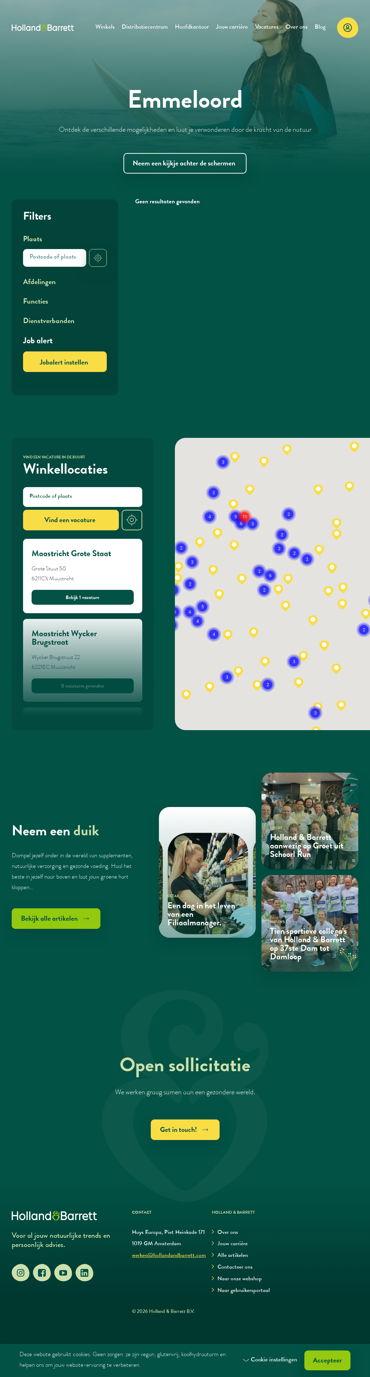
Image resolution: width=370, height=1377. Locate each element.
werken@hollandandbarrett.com (169, 1256)
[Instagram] (20, 1273)
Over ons (297, 27)
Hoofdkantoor (192, 27)
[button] (186, 695)
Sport (276, 828)
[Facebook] (42, 1273)
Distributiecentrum (145, 27)
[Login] (347, 27)
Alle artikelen (230, 1256)
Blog (320, 27)
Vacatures (266, 27)
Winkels (105, 27)
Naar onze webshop (237, 1279)
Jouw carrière (232, 27)
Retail (173, 896)
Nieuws (277, 922)
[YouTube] (63, 1273)
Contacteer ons (232, 1267)
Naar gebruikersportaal (241, 1291)
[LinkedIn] (84, 1273)
